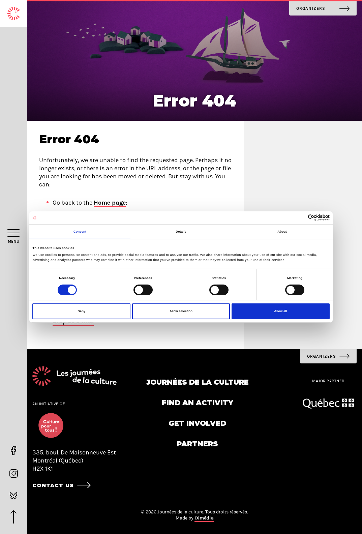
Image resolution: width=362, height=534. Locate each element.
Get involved (197, 423)
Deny (81, 311)
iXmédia (204, 518)
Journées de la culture (197, 382)
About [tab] (282, 231)
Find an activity (197, 402)
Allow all (280, 311)
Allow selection (181, 311)
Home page (110, 202)
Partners (197, 444)
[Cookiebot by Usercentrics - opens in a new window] (300, 217)
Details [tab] (181, 231)
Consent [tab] (79, 231)
